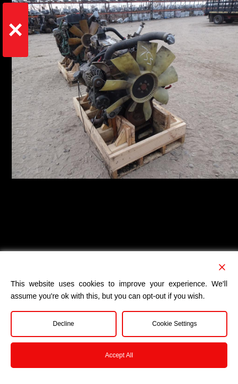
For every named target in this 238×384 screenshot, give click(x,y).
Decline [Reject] (63, 323)
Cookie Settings (174, 323)
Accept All (119, 355)
